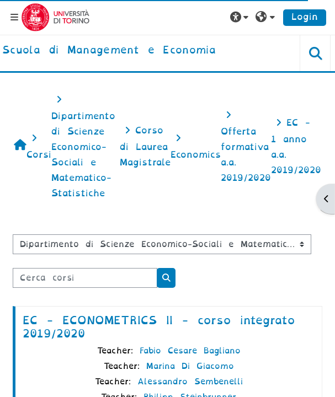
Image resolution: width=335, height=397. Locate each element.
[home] (109, 51)
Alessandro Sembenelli (190, 382)
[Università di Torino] (55, 17)
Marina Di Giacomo (190, 366)
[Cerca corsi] (85, 278)
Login (304, 17)
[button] (240, 17)
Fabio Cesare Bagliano (190, 351)
